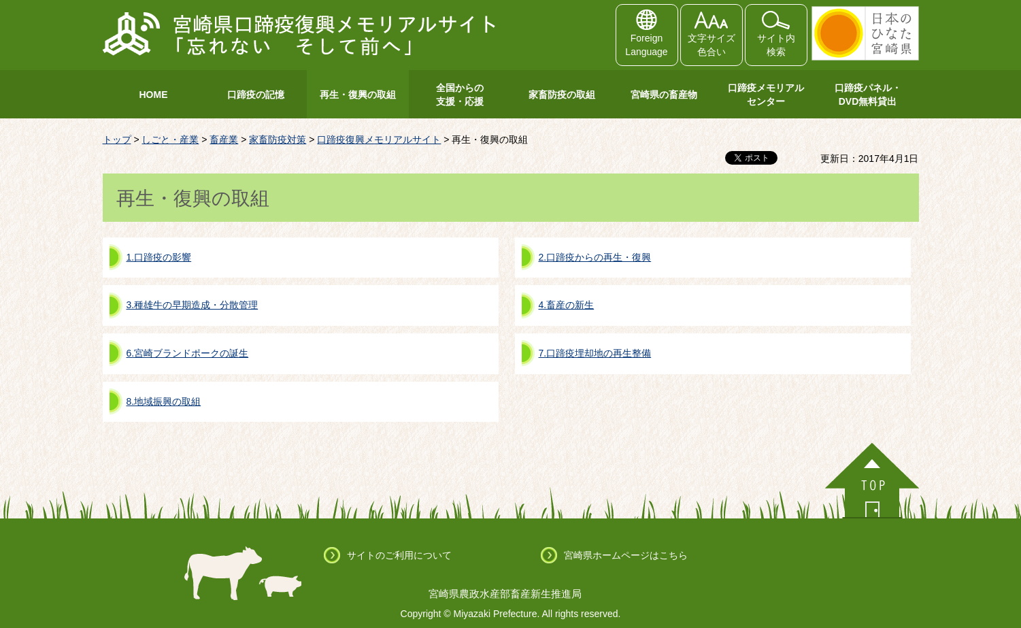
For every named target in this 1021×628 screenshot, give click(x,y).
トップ (117, 139)
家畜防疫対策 (277, 139)
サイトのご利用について (399, 555)
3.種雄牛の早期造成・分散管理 (192, 304)
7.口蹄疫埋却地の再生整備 (595, 353)
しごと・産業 (170, 139)
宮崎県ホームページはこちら (626, 555)
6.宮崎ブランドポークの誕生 (188, 353)
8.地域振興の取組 (164, 401)
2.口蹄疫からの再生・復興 (595, 257)
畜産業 (224, 139)
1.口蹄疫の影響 (159, 257)
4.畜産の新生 (567, 304)
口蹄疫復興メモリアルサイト (379, 139)
